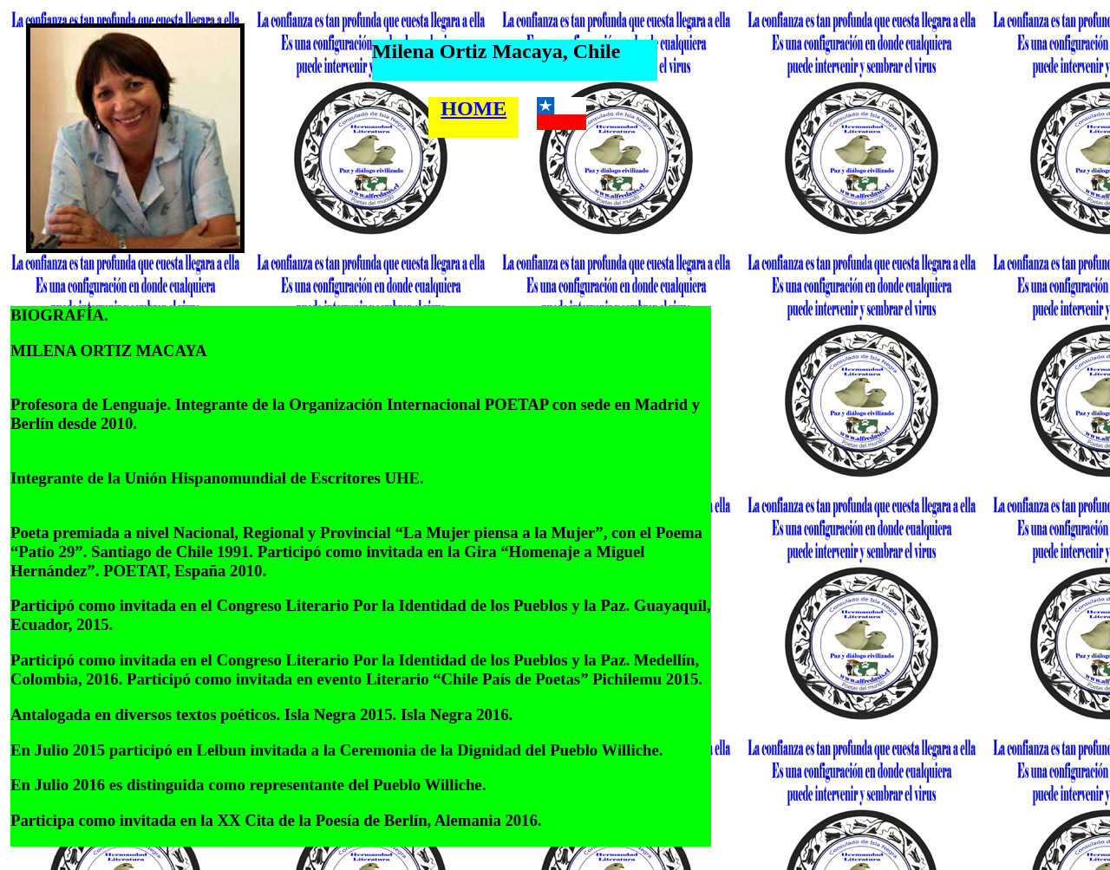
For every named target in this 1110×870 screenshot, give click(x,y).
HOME (473, 108)
